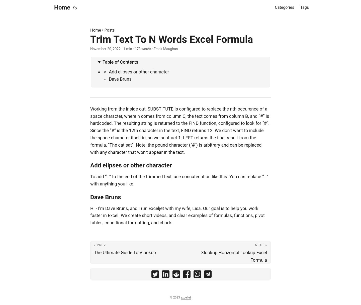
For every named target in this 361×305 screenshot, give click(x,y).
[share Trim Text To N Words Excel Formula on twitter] (155, 275)
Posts (110, 30)
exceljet (186, 297)
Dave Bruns (120, 79)
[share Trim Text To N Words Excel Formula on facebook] (187, 275)
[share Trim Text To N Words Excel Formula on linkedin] (165, 275)
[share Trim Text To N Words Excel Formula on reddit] (176, 275)
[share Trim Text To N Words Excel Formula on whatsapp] (197, 275)
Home (62, 7)
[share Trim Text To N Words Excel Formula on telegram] (208, 275)
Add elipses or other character (139, 71)
